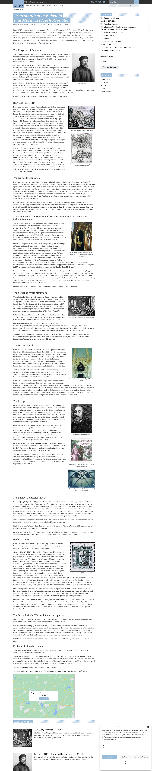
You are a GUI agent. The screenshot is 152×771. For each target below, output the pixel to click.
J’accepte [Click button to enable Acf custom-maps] (44, 699)
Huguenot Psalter (55, 260)
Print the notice (110, 67)
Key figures (105, 82)
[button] (148, 727)
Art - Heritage (106, 91)
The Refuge (105, 38)
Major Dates (105, 79)
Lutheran (40, 251)
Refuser (125, 757)
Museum (28, 6)
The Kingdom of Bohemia (110, 18)
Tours (36, 6)
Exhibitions (46, 6)
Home (15, 24)
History (103, 85)
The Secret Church (107, 35)
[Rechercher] (136, 2)
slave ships (80, 388)
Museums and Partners (128, 6)
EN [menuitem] (104, 2)
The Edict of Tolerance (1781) (111, 41)
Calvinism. (58, 319)
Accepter (109, 757)
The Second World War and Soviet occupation (117, 47)
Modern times (106, 44)
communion (37, 390)
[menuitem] (104, 2)
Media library (59, 6)
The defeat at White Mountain (112, 32)
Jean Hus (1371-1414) (108, 21)
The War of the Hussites (109, 24)
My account (95, 2)
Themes (28, 24)
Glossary (104, 61)
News (113, 6)
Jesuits (42, 302)
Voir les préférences (141, 757)
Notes (21, 24)
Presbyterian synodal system (60, 596)
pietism (58, 454)
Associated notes (107, 56)
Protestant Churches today (110, 50)
